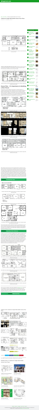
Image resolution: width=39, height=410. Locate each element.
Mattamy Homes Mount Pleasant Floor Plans (7, 373)
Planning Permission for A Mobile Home (31, 50)
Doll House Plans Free (4, 398)
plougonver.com (6, 1)
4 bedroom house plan (15, 357)
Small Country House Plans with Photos (31, 33)
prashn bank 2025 (26, 408)
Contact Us (16, 406)
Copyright (19, 406)
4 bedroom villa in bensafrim (8, 358)
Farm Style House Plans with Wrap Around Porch (31, 89)
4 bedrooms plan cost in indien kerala (17, 358)
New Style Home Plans (17, 373)
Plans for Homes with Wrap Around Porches (32, 61)
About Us (26, 406)
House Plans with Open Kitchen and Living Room (32, 65)
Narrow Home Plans (32, 85)
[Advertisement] (19, 9)
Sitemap (13, 406)
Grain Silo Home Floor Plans (18, 398)
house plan (6, 233)
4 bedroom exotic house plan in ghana (7, 357)
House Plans (3, 374)
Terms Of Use (22, 406)
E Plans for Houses (32, 36)
